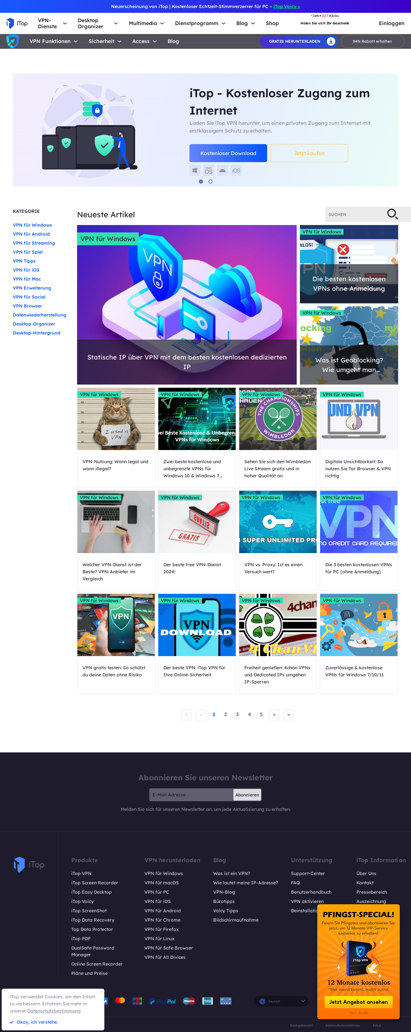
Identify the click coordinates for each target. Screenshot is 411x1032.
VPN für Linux (159, 938)
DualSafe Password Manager (92, 951)
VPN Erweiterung (32, 288)
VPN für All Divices (165, 957)
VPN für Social (29, 297)
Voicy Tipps (225, 910)
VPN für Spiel (28, 252)
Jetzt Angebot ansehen (358, 1002)
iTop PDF (81, 938)
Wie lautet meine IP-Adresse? (245, 882)
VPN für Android (31, 234)
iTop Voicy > (287, 6)
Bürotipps (224, 901)
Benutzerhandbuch (311, 892)
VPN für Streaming (34, 243)
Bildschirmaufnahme (235, 920)
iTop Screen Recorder (94, 882)
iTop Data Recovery (92, 920)
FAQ (295, 882)
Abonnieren (247, 794)
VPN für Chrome (162, 920)
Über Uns (366, 873)
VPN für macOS (161, 882)
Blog (173, 41)
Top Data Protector (92, 929)
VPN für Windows (32, 225)
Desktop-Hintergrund (36, 333)
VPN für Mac (27, 279)
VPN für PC (156, 892)
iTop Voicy (82, 901)
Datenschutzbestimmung (54, 1011)
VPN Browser (27, 306)
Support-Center (308, 873)
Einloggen (392, 23)
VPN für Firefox (161, 929)
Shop (272, 23)
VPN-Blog (224, 892)
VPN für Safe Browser (168, 947)
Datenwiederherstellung (39, 315)
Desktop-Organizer (34, 324)
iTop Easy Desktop (91, 892)
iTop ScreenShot (89, 910)
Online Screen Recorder (97, 964)
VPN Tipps (24, 261)
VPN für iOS (26, 270)
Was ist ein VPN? (231, 873)
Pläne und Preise (89, 973)
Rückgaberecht (301, 1025)
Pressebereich (371, 892)
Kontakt (364, 882)
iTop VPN (81, 873)
